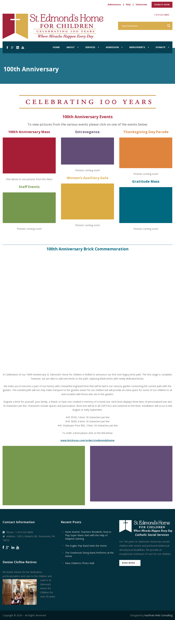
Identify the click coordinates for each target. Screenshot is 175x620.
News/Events (137, 47)
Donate (160, 47)
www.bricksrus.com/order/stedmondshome (87, 440)
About (70, 47)
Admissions (114, 4)
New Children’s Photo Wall (79, 563)
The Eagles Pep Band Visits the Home (86, 545)
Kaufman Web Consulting (158, 615)
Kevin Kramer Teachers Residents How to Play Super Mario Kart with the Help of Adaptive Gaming (88, 535)
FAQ (128, 4)
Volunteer (141, 4)
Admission (112, 47)
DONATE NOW (162, 4)
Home (56, 47)
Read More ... (130, 563)
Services (90, 47)
